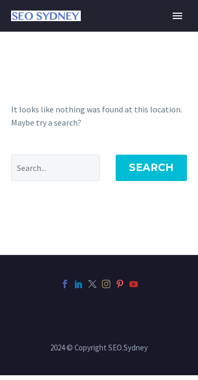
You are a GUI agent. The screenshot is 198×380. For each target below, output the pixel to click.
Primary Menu (177, 16)
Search (151, 168)
